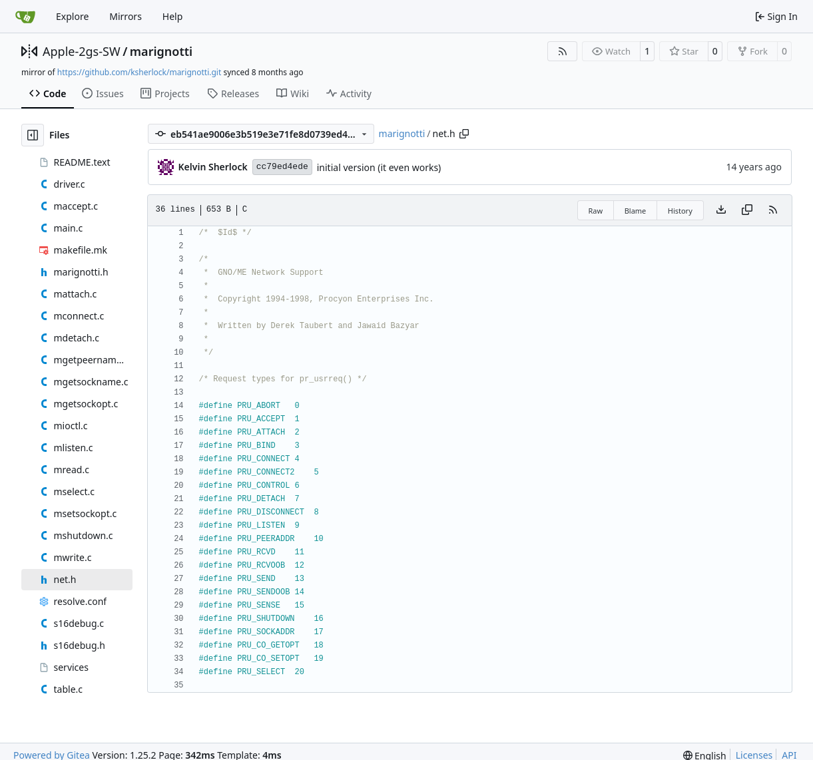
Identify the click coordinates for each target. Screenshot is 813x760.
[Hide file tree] (32, 135)
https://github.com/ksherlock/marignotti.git (139, 72)
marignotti (161, 51)
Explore (72, 16)
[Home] (25, 17)
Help (172, 16)
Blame (636, 211)
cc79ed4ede (282, 167)
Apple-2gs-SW (82, 51)
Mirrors (125, 16)
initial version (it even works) (379, 167)
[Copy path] (464, 133)
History (680, 211)
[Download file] (721, 210)
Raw (596, 211)
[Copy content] (747, 210)
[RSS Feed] (562, 51)
